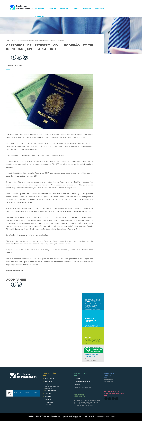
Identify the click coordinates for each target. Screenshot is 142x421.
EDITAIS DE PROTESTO (82, 381)
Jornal (76, 9)
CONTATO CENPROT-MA (83, 387)
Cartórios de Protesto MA (24, 379)
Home (7, 40)
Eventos (48, 399)
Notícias (13, 40)
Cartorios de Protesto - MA (22, 11)
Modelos (87, 9)
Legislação (48, 388)
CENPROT (78, 378)
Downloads (100, 9)
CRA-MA (77, 384)
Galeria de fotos (50, 390)
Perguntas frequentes (52, 386)
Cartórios (64, 9)
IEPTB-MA (52, 9)
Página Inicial (50, 378)
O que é (47, 384)
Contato (39, 16)
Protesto (39, 9)
